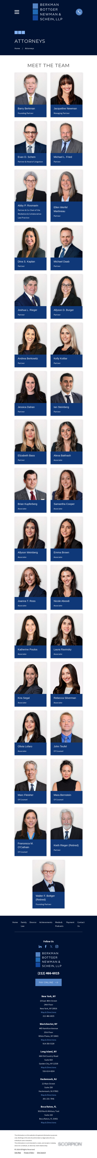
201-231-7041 (48, 1098)
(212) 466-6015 (48, 973)
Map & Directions (48, 1012)
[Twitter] (51, 946)
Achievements (45, 922)
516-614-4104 (48, 1071)
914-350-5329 (48, 1043)
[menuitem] (18, 1152)
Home (15, 922)
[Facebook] (45, 946)
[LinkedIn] (40, 946)
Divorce (33, 922)
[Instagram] (56, 946)
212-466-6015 (48, 1016)
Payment (70, 922)
